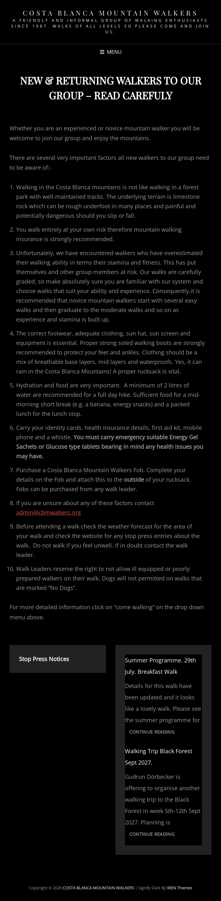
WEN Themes (179, 888)
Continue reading (154, 732)
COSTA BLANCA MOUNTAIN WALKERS (110, 12)
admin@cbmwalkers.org (48, 512)
